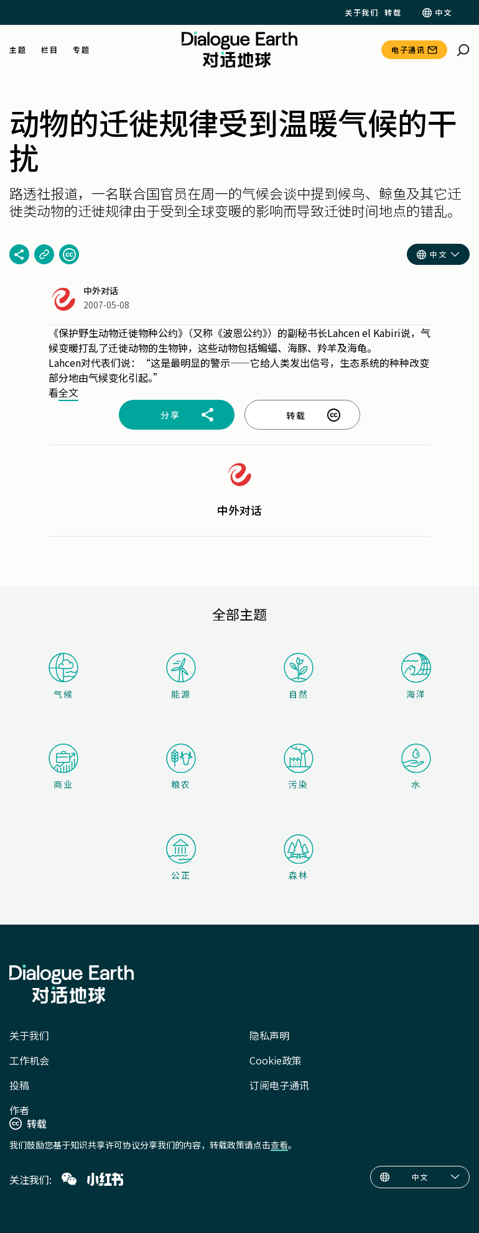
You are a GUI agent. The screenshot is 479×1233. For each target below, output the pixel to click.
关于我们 (361, 12)
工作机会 (29, 1060)
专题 (81, 49)
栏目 (49, 49)
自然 (299, 676)
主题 (17, 49)
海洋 (416, 676)
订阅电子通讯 (279, 1085)
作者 (19, 1109)
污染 (299, 767)
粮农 (181, 767)
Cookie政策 (275, 1060)
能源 (181, 676)
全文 (68, 392)
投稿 (19, 1085)
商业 (63, 767)
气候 (63, 676)
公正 (181, 857)
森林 (299, 857)
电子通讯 (408, 49)
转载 (392, 12)
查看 (279, 1144)
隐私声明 (269, 1035)
